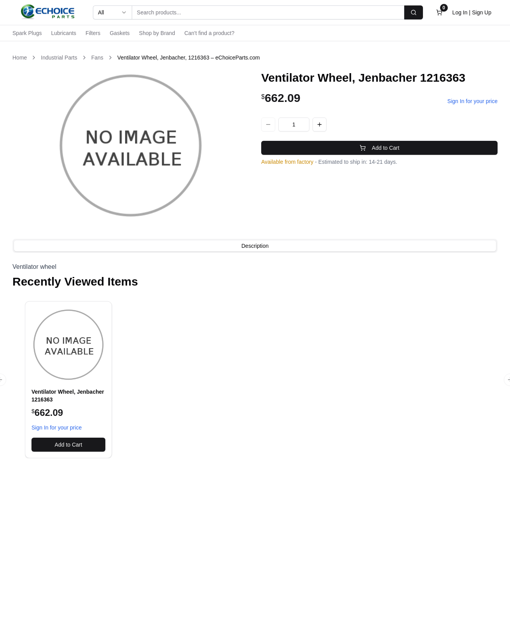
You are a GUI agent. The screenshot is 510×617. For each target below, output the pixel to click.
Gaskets (119, 33)
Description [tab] (255, 246)
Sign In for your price (472, 101)
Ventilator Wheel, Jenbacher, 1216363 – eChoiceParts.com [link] (188, 57)
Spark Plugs (27, 33)
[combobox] (112, 12)
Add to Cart (380, 148)
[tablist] (255, 246)
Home (19, 57)
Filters (93, 33)
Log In (460, 12)
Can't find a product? (209, 33)
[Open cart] (439, 12)
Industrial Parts (59, 57)
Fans (97, 57)
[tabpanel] (255, 267)
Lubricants (63, 33)
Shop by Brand (157, 33)
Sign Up (481, 12)
